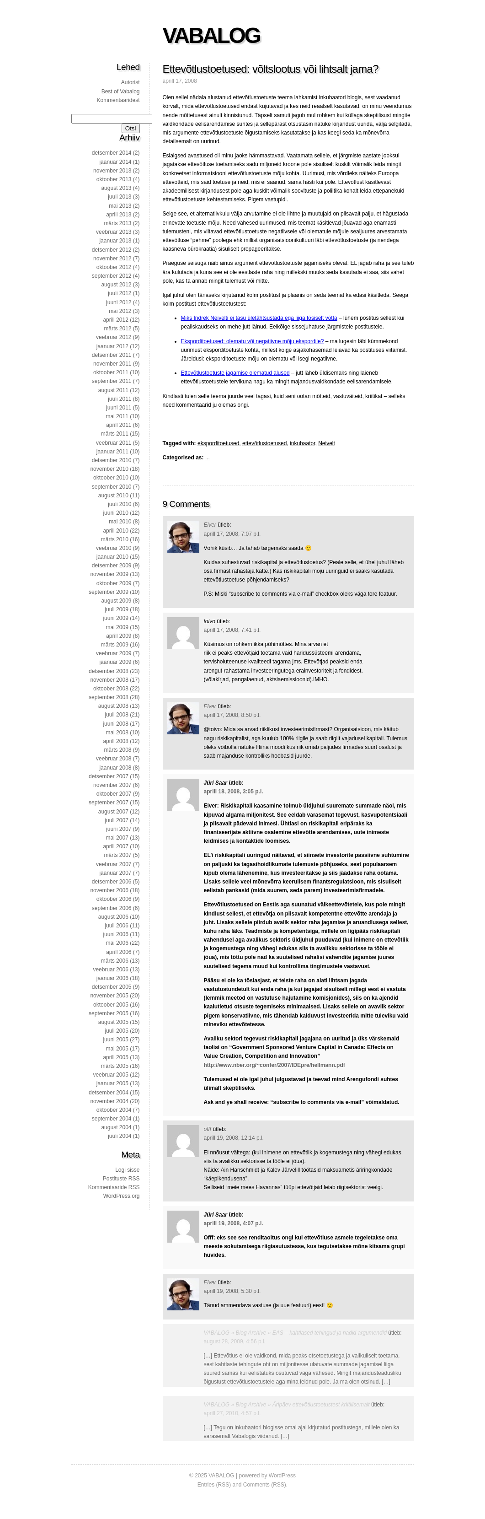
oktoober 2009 (114, 583)
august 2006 (113, 917)
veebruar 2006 (110, 969)
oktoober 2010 (110, 477)
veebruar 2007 (113, 864)
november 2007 (112, 785)
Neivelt (326, 443)
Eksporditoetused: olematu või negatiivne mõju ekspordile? (252, 341)
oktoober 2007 (114, 794)
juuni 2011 (118, 407)
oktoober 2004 (114, 1110)
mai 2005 (117, 1048)
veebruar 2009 (113, 653)
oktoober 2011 (110, 372)
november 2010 (109, 469)
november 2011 (112, 364)
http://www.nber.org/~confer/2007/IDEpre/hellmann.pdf (274, 1065)
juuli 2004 (119, 1136)
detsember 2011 (112, 355)
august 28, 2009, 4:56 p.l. (235, 1341)
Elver (210, 525)
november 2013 (112, 170)
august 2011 (113, 390)
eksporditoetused (218, 443)
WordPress (282, 1475)
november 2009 (109, 574)
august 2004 (116, 1127)
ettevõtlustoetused (264, 443)
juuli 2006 (116, 925)
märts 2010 (114, 539)
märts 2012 (117, 328)
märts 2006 (114, 961)
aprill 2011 (118, 425)
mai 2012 (120, 311)
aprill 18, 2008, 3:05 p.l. (233, 791)
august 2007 (113, 811)
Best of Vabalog (120, 91)
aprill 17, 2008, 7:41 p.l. (232, 630)
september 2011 (112, 381)
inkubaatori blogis (340, 97)
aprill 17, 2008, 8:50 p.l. (232, 715)
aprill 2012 (115, 320)
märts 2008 (117, 750)
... (207, 457)
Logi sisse (127, 1170)
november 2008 (109, 680)
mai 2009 (117, 627)
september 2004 (112, 1118)
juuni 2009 (115, 618)
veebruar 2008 (113, 758)
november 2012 (112, 258)
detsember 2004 (108, 1092)
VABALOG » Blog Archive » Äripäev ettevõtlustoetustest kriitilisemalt (287, 1404)
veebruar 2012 (113, 337)
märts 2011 (114, 434)
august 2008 (113, 706)
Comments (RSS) (264, 1484)
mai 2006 (117, 943)
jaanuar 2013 (115, 240)
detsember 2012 (112, 250)
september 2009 (108, 592)
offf (208, 1129)
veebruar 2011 (113, 443)
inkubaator (302, 443)
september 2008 (108, 697)
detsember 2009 (112, 565)
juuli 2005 (116, 1031)
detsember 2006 (112, 881)
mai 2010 (120, 521)
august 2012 (116, 284)
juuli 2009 (116, 609)
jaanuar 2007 (115, 873)
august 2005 (113, 1022)
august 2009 (116, 601)
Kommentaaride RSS (114, 1187)
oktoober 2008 (110, 688)
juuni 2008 (115, 724)
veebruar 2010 (113, 548)
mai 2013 (120, 206)
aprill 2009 (118, 636)
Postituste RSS (121, 1178)
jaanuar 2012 (112, 346)
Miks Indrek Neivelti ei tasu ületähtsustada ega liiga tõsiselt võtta (259, 318)
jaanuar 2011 (112, 451)
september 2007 (108, 802)
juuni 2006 (115, 934)
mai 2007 (117, 838)
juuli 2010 (119, 504)
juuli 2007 (116, 820)
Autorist (130, 82)
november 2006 (109, 890)
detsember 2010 (112, 460)
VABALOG (211, 35)
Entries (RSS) (214, 1484)
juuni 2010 (115, 513)
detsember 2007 (108, 776)
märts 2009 (114, 644)
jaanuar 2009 (115, 662)
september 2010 (112, 487)
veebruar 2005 (110, 1075)
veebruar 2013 (113, 232)
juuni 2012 (118, 302)
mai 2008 (117, 732)
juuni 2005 (115, 1039)
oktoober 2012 (114, 267)
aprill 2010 (115, 531)
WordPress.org (121, 1196)
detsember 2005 (112, 987)
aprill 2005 (115, 1057)
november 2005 (109, 995)
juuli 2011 (119, 399)
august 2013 (116, 188)
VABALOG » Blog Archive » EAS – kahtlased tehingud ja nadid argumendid (295, 1333)
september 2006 (112, 908)
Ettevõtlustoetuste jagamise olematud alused (235, 373)
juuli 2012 (119, 293)
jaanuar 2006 (112, 978)
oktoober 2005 (110, 1005)
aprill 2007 (115, 846)
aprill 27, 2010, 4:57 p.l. (232, 1413)
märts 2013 (117, 223)
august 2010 (113, 495)
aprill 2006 (118, 952)
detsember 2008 (108, 671)
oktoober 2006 (114, 899)
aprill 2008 (115, 741)
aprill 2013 (118, 214)
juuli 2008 (116, 714)
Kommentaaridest (117, 100)
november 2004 (109, 1101)
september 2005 (108, 1013)
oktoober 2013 (114, 179)
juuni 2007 (118, 829)
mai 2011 (117, 416)
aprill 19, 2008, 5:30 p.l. (232, 1291)
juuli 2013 (119, 197)
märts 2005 (114, 1066)
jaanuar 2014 (115, 162)
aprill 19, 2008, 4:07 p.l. (233, 1223)
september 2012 (112, 276)
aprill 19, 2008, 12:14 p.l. (234, 1138)
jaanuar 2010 (112, 557)
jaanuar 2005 (112, 1083)
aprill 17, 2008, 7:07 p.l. (232, 534)
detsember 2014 (112, 153)
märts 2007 (117, 855)
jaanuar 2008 (115, 768)
